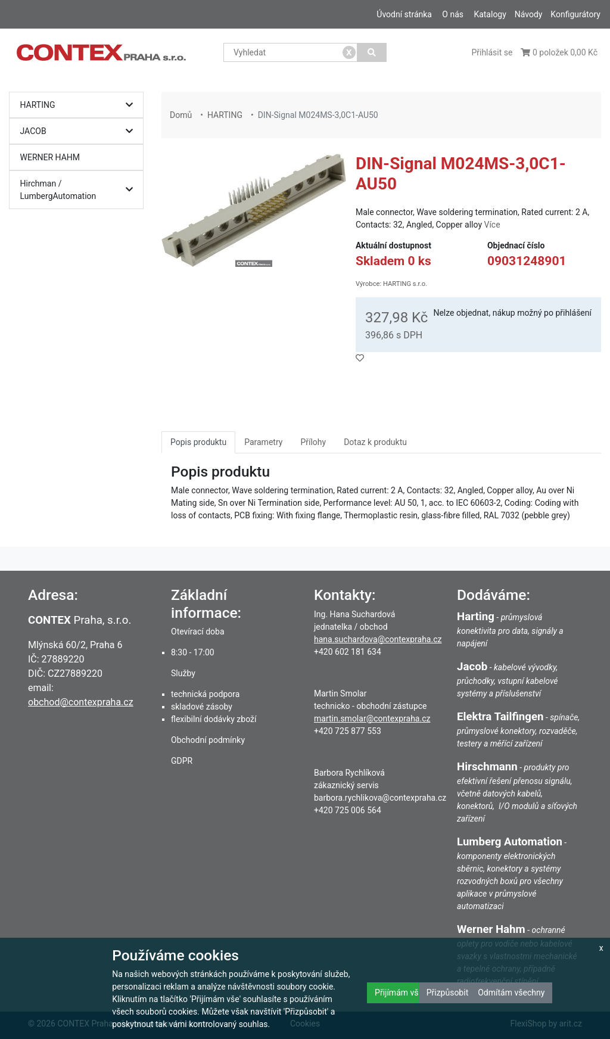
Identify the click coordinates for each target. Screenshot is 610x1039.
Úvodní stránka (404, 14)
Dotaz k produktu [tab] (375, 442)
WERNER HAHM (50, 157)
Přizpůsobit (448, 992)
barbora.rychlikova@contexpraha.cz (380, 797)
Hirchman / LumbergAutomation (79, 190)
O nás (452, 14)
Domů (181, 115)
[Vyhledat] (372, 52)
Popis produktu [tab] (198, 442)
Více (492, 224)
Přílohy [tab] (313, 442)
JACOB (79, 131)
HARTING (79, 105)
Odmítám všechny (511, 992)
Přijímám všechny (407, 992)
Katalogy (490, 14)
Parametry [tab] (263, 442)
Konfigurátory (575, 14)
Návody (529, 14)
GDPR (181, 761)
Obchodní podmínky (208, 740)
